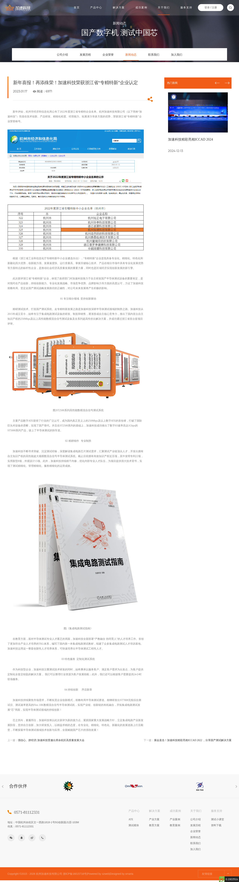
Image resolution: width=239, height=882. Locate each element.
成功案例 (141, 7)
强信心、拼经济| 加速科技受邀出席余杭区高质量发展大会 (45, 742)
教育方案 (154, 827)
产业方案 (154, 821)
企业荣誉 (105, 55)
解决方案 (119, 7)
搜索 (229, 7)
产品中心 (96, 7)
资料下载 (216, 827)
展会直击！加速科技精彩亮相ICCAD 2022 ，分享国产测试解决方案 (188, 742)
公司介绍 (48, 55)
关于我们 (164, 7)
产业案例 (175, 821)
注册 (213, 7)
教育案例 (175, 827)
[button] (227, 84)
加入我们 (191, 55)
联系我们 (163, 55)
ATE (130, 821)
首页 (77, 7)
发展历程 (76, 55)
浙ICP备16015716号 (75, 875)
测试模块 (133, 827)
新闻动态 (134, 55)
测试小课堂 (217, 821)
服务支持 (186, 7)
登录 (206, 7)
